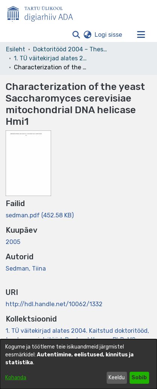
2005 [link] (13, 241)
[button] (76, 34)
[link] (40, 215)
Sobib (139, 377)
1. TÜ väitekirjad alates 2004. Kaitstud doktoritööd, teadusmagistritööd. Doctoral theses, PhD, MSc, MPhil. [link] (51, 58)
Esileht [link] (15, 49)
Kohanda (15, 377)
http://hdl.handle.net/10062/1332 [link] (54, 304)
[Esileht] (43, 12)
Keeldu (117, 377)
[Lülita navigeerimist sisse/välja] (140, 35)
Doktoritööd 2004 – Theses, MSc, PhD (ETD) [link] (70, 49)
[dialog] (78, 364)
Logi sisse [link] (109, 34)
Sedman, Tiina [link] (26, 268)
